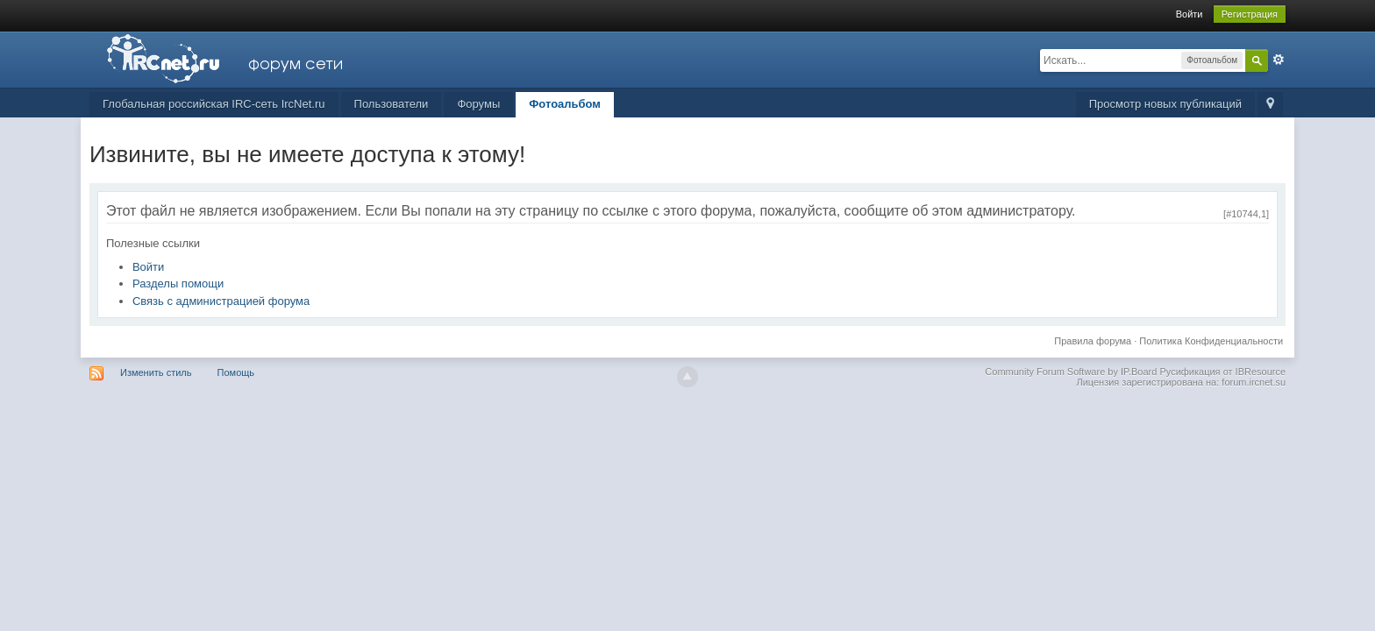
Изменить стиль (156, 372)
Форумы (478, 103)
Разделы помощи (178, 283)
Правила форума (1092, 341)
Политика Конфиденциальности (1211, 341)
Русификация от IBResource (1221, 371)
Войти (1189, 14)
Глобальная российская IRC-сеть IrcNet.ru (214, 103)
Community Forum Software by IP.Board (1071, 371)
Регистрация (1250, 14)
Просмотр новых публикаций (1165, 103)
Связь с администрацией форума (221, 301)
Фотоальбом (565, 103)
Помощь (236, 372)
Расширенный (1279, 60)
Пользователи (391, 103)
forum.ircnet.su (1254, 382)
